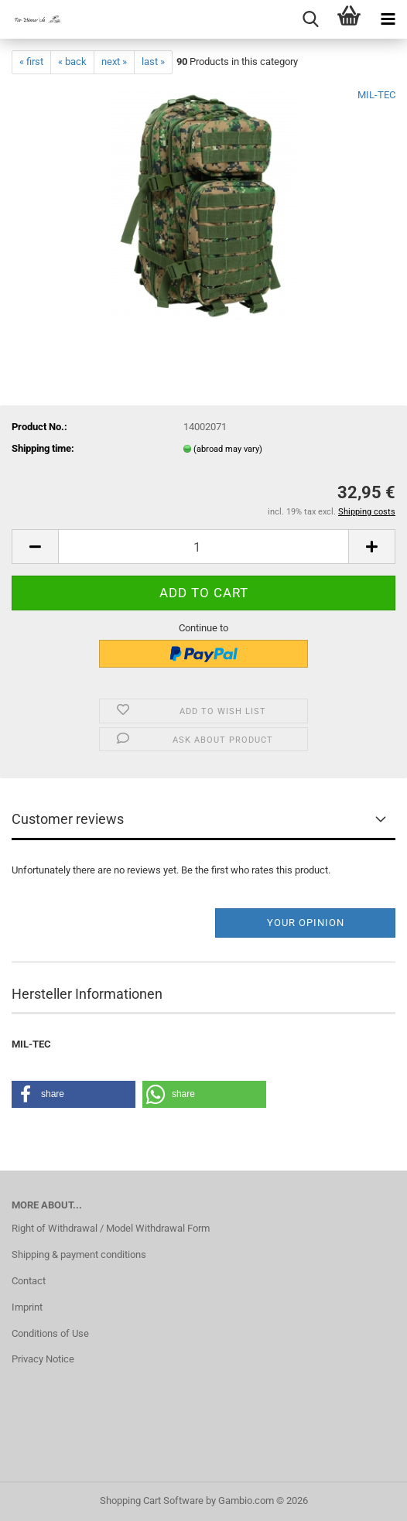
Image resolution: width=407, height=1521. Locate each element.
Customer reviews (68, 819)
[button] (35, 546)
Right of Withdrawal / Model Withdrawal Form (111, 1228)
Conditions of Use (50, 1333)
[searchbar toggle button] (310, 19)
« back (72, 61)
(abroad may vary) (227, 449)
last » (153, 61)
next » (114, 61)
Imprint (27, 1307)
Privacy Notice (43, 1359)
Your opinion (305, 922)
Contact (29, 1281)
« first (31, 61)
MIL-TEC (376, 95)
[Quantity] (203, 546)
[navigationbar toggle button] (387, 19)
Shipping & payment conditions (79, 1254)
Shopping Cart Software (152, 1500)
